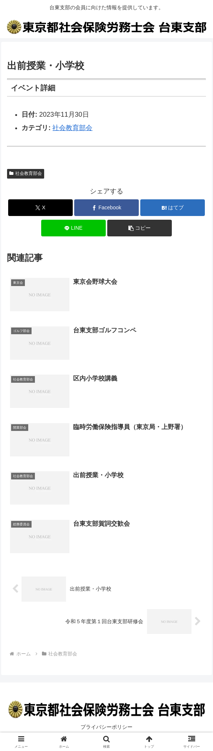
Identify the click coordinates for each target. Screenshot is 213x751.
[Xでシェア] (40, 207)
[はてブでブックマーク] (172, 207)
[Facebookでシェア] (106, 207)
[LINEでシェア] (73, 228)
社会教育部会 (72, 128)
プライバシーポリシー (106, 727)
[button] (139, 228)
